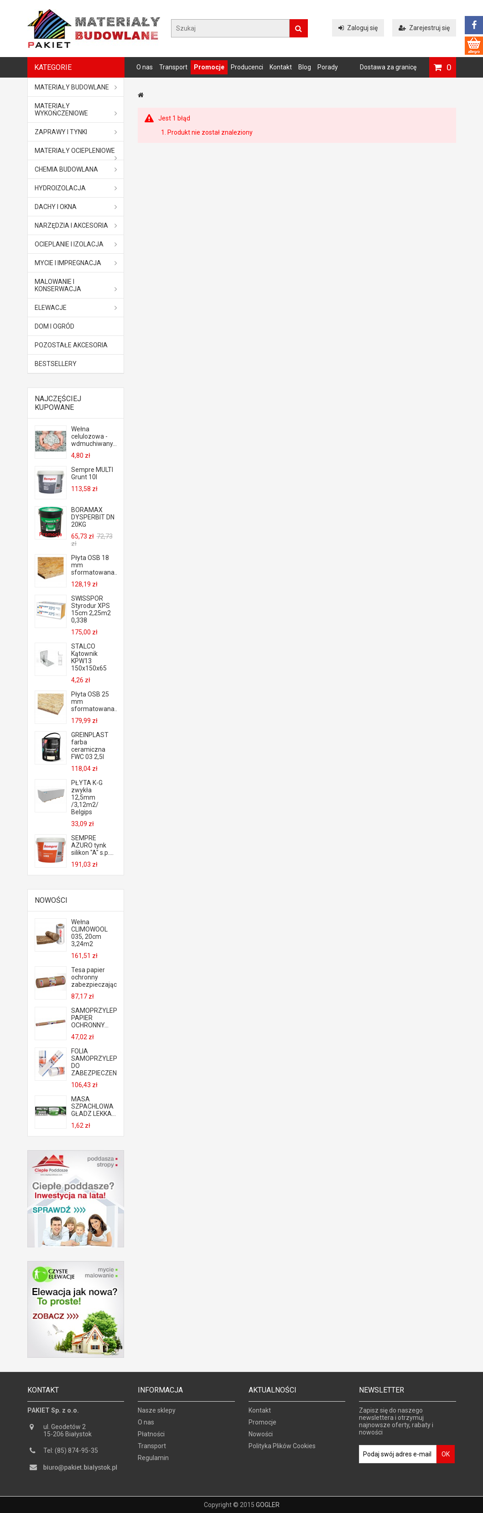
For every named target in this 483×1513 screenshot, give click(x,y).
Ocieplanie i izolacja (76, 244)
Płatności (151, 1438)
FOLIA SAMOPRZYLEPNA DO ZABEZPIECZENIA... (94, 1062)
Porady (327, 67)
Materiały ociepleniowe (76, 153)
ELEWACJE (76, 307)
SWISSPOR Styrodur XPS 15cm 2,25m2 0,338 (91, 609)
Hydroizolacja (76, 188)
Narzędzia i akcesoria (76, 225)
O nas (144, 67)
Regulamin (153, 1462)
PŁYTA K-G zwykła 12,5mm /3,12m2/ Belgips (87, 797)
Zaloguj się (358, 27)
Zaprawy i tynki (76, 132)
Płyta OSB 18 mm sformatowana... (94, 565)
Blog (304, 67)
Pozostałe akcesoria (71, 345)
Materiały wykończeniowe (76, 109)
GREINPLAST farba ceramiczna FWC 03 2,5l (90, 745)
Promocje (209, 67)
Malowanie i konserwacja (76, 285)
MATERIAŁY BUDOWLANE (76, 87)
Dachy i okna (76, 206)
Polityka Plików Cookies (282, 1450)
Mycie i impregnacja (76, 263)
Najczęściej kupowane (58, 403)
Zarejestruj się (424, 27)
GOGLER (268, 1504)
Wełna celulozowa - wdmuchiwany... (94, 436)
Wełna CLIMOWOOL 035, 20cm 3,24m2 (89, 933)
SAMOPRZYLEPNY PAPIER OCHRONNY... (94, 1018)
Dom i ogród (54, 326)
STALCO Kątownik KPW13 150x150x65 (89, 657)
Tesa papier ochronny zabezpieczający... (94, 977)
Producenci (247, 67)
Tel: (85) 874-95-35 (70, 1454)
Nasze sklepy (157, 1414)
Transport (173, 67)
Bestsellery (56, 363)
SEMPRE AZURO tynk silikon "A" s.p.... (92, 845)
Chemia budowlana (76, 169)
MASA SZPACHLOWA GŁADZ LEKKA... (93, 1106)
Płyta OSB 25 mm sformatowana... (94, 701)
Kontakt (281, 67)
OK (445, 1458)
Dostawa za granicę (388, 67)
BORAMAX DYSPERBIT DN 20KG (92, 517)
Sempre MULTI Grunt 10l (92, 473)
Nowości (51, 900)
